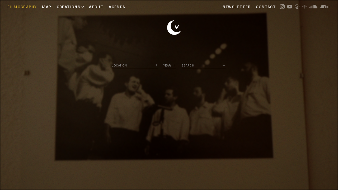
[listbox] (169, 65)
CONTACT (266, 7)
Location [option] (119, 65)
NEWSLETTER (237, 7)
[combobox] (135, 65)
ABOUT (96, 7)
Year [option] (167, 65)
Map (46, 7)
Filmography (22, 7)
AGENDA (117, 7)
